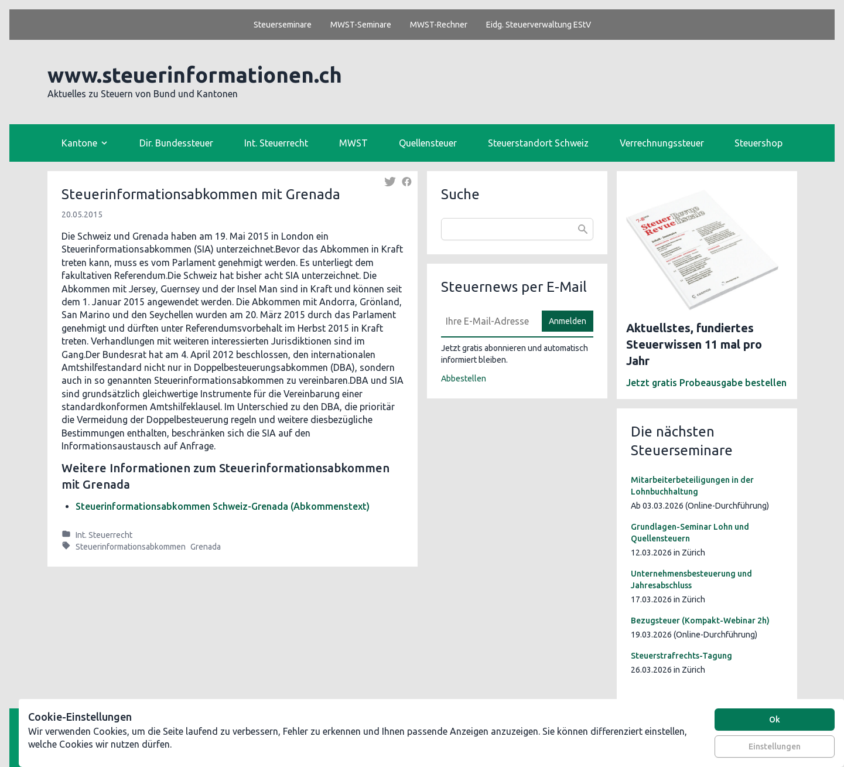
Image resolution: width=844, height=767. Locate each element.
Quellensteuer (428, 143)
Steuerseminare (283, 24)
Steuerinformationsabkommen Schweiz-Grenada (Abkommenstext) (223, 506)
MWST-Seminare (360, 24)
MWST (353, 143)
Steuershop (758, 143)
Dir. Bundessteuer (176, 143)
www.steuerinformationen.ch (194, 75)
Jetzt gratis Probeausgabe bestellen (706, 382)
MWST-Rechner (438, 24)
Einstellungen (775, 746)
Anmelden (567, 321)
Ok (774, 719)
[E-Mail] (488, 321)
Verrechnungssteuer (662, 143)
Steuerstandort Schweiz (538, 143)
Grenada (205, 546)
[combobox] (517, 229)
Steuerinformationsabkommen (131, 546)
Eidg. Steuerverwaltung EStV (538, 24)
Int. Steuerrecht (276, 143)
